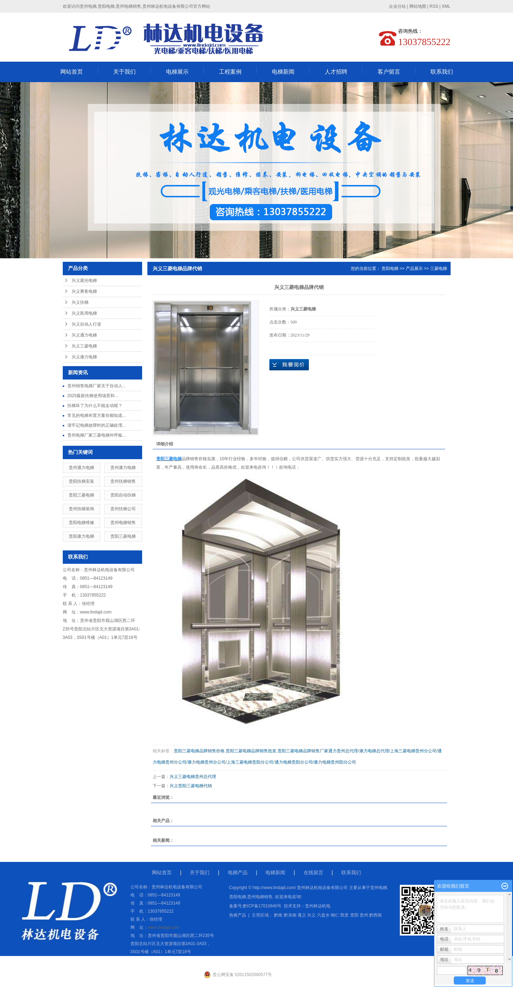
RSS (433, 6)
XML (446, 6)
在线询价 (289, 364)
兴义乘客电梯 (84, 291)
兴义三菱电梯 (84, 346)
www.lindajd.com (95, 612)
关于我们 (124, 72)
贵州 (364, 915)
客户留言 (389, 72)
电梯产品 (238, 872)
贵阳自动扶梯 (123, 495)
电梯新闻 (283, 72)
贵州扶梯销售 (123, 481)
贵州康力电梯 (123, 467)
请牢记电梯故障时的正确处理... (96, 425)
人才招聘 (336, 72)
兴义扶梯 (80, 302)
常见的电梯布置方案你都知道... (96, 415)
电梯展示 (177, 72)
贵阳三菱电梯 (81, 495)
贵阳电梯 (389, 268)
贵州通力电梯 (81, 467)
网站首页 (71, 72)
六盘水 (323, 915)
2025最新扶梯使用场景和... (92, 395)
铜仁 (335, 915)
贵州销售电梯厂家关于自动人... (96, 385)
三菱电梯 (438, 268)
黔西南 (375, 915)
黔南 (278, 915)
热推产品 (237, 915)
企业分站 (397, 6)
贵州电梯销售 (123, 522)
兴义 (311, 915)
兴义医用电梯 (84, 313)
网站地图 (417, 6)
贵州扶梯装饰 (81, 508)
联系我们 (441, 72)
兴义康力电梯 (84, 356)
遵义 (302, 915)
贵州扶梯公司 (123, 508)
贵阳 (354, 915)
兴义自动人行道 (86, 324)
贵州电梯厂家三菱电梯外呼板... (96, 435)
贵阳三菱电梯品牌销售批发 (251, 750)
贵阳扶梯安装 (81, 481)
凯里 (344, 915)
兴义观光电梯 (84, 280)
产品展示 (414, 268)
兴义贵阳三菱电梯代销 (191, 785)
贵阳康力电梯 (81, 536)
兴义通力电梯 (84, 335)
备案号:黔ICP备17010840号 (255, 905)
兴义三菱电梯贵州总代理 (193, 776)
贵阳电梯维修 (81, 522)
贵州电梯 (378, 887)
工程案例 (230, 72)
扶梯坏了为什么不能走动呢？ (94, 405)
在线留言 (313, 872)
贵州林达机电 (317, 905)
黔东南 (290, 915)
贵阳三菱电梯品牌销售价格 (199, 750)
